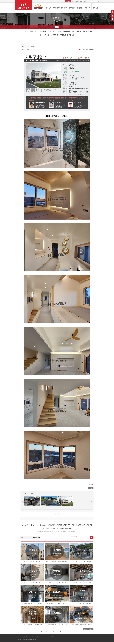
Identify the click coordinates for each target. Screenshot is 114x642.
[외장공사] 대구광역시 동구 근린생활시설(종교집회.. (57, 603)
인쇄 (80, 49)
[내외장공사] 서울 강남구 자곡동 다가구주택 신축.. (32, 561)
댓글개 (24, 510)
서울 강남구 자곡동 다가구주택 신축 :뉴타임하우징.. (81, 582)
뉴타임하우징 (33, 46)
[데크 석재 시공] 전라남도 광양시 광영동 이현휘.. (81, 561)
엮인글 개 (29, 510)
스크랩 (83, 49)
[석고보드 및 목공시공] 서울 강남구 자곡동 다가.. (57, 624)
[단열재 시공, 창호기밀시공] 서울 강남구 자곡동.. (32, 624)
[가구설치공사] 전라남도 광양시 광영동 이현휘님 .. (57, 561)
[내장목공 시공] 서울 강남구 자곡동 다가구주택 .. (57, 582)
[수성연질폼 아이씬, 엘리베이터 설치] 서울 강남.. (32, 603)
